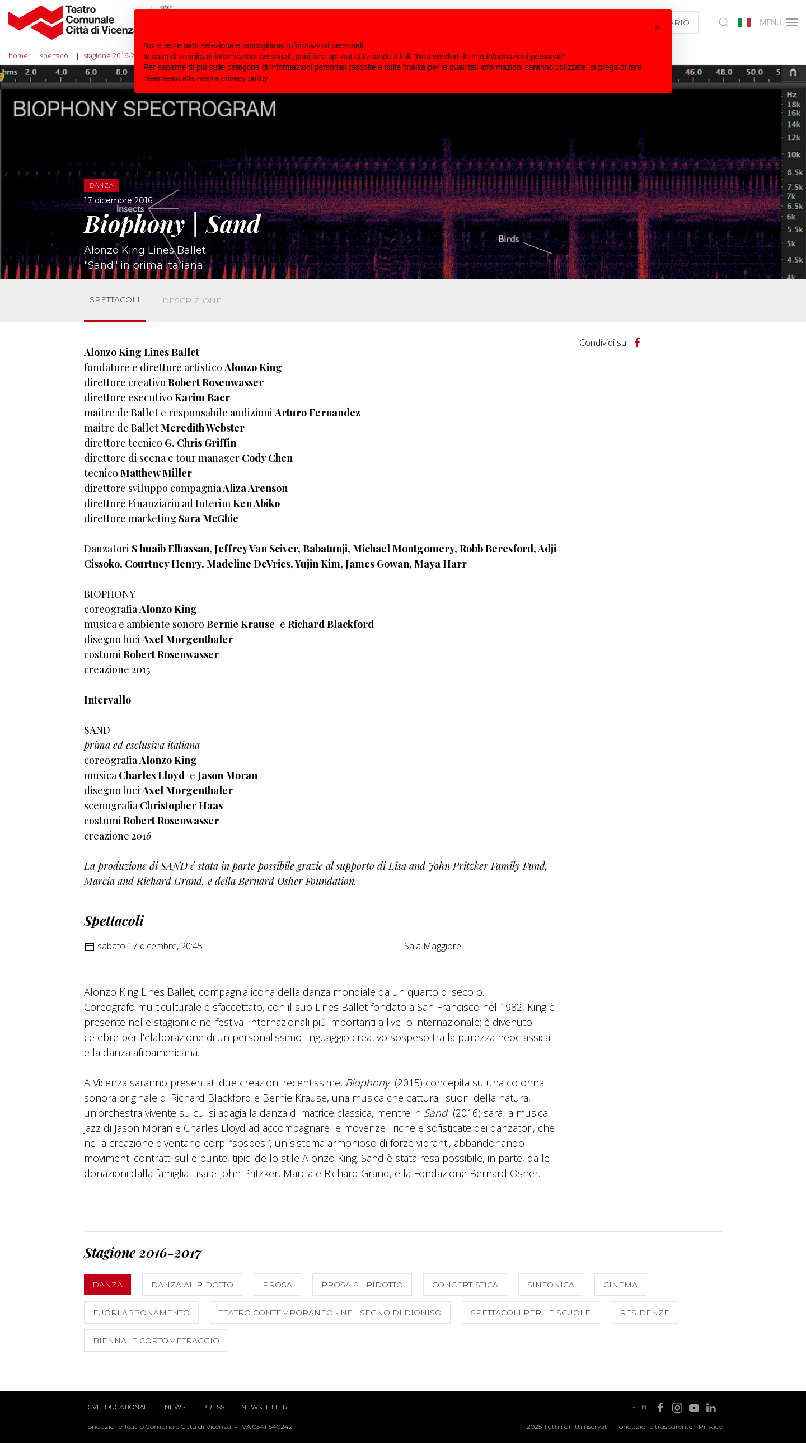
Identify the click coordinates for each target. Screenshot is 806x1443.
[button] (657, 27)
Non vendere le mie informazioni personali (489, 56)
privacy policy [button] (244, 78)
